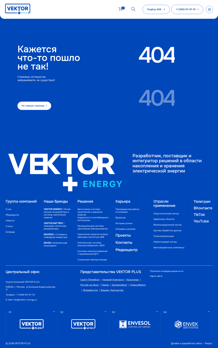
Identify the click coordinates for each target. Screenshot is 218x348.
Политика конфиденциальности (167, 269)
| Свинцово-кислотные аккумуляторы (55, 227)
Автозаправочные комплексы (168, 245)
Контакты (123, 241)
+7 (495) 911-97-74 (25, 293)
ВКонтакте (203, 206)
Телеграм (202, 199)
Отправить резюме (125, 227)
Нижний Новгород (111, 278)
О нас (9, 207)
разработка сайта (191, 342)
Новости (10, 218)
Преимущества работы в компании (127, 208)
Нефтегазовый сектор (165, 240)
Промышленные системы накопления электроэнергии (92, 225)
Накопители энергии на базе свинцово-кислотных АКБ (92, 234)
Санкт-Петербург (88, 278)
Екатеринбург (118, 283)
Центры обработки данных (167, 228)
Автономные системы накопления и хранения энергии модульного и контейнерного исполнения (92, 213)
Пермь (104, 283)
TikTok (199, 212)
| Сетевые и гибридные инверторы (56, 236)
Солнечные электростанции (91, 257)
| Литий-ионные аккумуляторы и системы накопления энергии (56, 213)
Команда (10, 230)
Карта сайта (156, 274)
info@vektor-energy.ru (25, 298)
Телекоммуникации (163, 234)
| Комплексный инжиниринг (55, 245)
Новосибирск (136, 283)
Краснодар (131, 278)
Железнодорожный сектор (167, 223)
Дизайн (175, 342)
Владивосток (89, 288)
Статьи (9, 224)
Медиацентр (12, 213)
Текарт (208, 342)
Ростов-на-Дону (88, 283)
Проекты (122, 233)
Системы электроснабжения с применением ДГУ (92, 251)
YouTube (201, 219)
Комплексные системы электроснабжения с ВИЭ (90, 242)
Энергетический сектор (166, 211)
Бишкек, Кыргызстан (110, 288)
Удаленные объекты (163, 217)
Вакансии (120, 215)
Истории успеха (123, 221)
